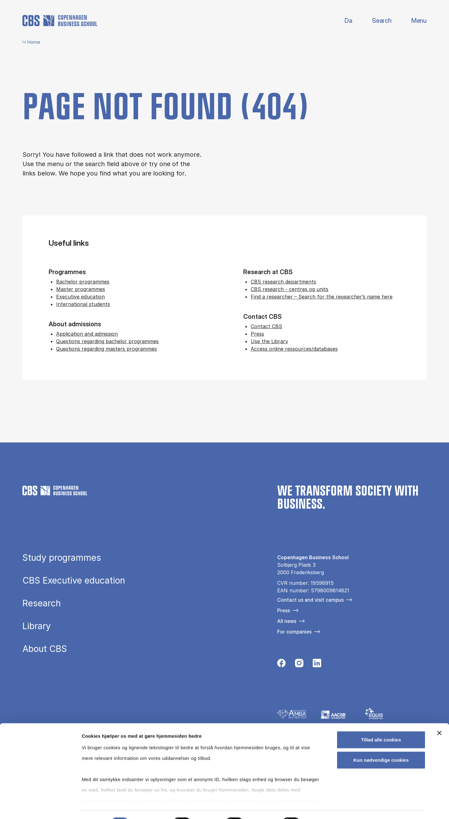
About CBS (44, 649)
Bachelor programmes (82, 282)
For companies (294, 632)
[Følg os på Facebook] (281, 665)
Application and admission (87, 334)
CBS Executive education (73, 580)
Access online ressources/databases (294, 349)
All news (286, 621)
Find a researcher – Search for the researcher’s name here (322, 297)
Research (41, 603)
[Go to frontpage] (59, 20)
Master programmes (80, 289)
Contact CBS (266, 326)
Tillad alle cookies (381, 723)
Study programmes (61, 558)
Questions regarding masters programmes (106, 349)
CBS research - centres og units (289, 289)
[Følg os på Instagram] (299, 665)
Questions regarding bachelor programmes (107, 341)
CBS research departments (283, 282)
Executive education (80, 297)
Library (36, 626)
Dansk (343, 20)
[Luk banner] (439, 717)
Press (257, 334)
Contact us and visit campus (310, 600)
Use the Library (269, 341)
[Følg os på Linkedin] (317, 665)
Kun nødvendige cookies (381, 744)
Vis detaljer (324, 806)
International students (83, 304)
